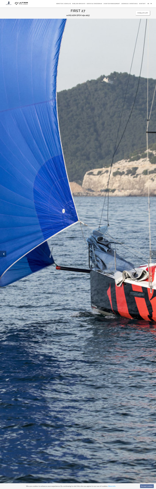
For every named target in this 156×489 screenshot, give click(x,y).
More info (112, 486)
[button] (3, 254)
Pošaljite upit (142, 13)
